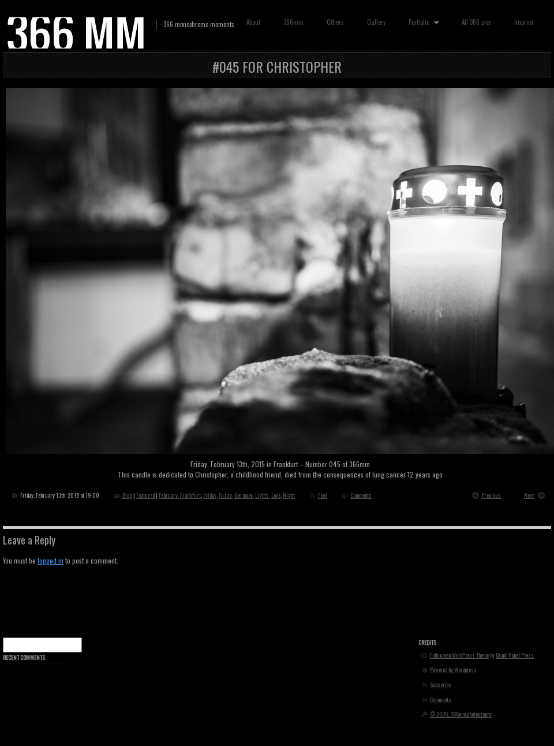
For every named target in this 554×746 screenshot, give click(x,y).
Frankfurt (190, 495)
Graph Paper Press (515, 655)
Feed (322, 495)
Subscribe (440, 685)
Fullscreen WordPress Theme (459, 655)
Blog (127, 495)
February (168, 495)
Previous (491, 495)
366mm (293, 22)
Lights (262, 495)
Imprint (523, 22)
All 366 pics (476, 22)
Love (275, 495)
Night (289, 495)
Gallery (376, 22)
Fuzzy (225, 495)
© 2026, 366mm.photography (461, 714)
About (253, 22)
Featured (145, 495)
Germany (243, 495)
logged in (50, 560)
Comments (361, 495)
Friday (209, 495)
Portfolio (421, 22)
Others (335, 22)
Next (529, 495)
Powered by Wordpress (453, 670)
